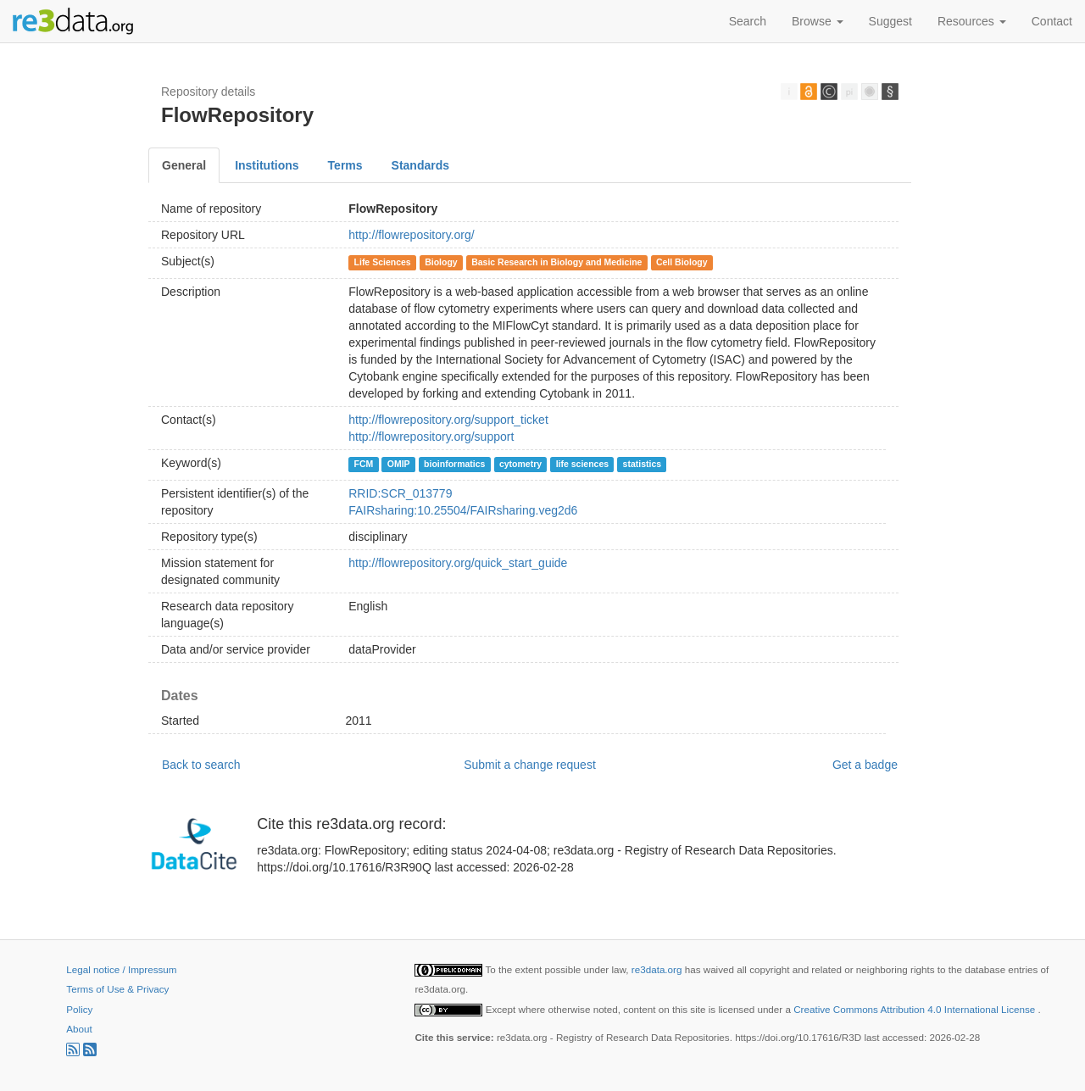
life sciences (582, 464)
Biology (441, 262)
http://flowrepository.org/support (431, 436)
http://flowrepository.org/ (411, 235)
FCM (364, 464)
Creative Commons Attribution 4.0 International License (915, 1009)
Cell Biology (682, 262)
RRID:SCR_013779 (400, 493)
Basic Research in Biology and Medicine (556, 262)
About (79, 1028)
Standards (420, 165)
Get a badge (865, 764)
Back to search (201, 764)
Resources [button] (972, 21)
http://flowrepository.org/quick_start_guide (457, 563)
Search (747, 21)
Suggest (890, 21)
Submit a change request (530, 764)
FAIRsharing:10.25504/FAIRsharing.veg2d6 (462, 510)
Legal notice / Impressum (121, 969)
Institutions (266, 165)
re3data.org (658, 969)
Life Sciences (382, 262)
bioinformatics (454, 464)
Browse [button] (817, 21)
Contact (1052, 21)
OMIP (398, 464)
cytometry (520, 464)
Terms (345, 165)
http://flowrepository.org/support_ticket (448, 419)
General (184, 165)
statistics (642, 464)
